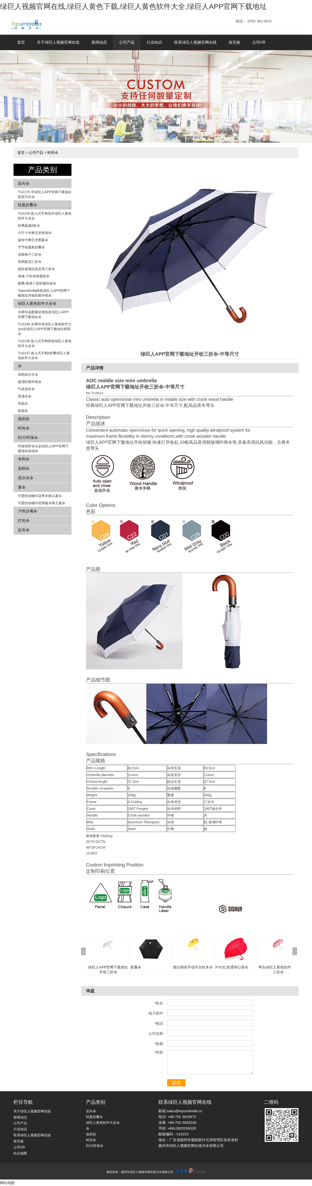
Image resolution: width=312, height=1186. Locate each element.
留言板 (234, 42)
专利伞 (23, 459)
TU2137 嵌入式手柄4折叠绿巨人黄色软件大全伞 (44, 355)
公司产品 (127, 42)
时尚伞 (52, 152)
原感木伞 (24, 396)
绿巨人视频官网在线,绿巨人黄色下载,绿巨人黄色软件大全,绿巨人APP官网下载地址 (133, 6)
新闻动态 (99, 42)
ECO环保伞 (28, 438)
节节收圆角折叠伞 (31, 247)
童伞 (22, 487)
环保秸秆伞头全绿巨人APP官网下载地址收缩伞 (43, 448)
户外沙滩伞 (27, 511)
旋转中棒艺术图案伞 (33, 240)
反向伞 (23, 183)
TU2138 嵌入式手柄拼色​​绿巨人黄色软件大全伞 (44, 343)
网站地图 (7, 1183)
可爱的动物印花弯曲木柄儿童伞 (41, 503)
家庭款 (23, 411)
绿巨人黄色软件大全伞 (37, 303)
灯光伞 (23, 520)
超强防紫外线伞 (30, 382)
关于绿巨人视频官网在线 (58, 42)
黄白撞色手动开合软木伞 (193, 967)
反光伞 (23, 530)
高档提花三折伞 (30, 262)
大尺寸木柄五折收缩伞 (35, 233)
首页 (21, 42)
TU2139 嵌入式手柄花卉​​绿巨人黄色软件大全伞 (44, 215)
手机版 (201, 1172)
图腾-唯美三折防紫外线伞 (37, 283)
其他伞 (23, 403)
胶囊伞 (135, 967)
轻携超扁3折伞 (29, 225)
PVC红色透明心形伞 (231, 967)
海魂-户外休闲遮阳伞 (34, 276)
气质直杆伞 (26, 389)
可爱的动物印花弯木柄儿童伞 (40, 496)
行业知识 (154, 42)
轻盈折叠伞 (27, 205)
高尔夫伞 (25, 478)
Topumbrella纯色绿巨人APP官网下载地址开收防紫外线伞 (44, 293)
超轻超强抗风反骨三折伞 (36, 269)
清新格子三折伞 (30, 254)
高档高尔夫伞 (28, 374)
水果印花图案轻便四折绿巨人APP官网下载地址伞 (43, 314)
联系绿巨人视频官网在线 (195, 42)
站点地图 (20, 1153)
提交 (176, 1082)
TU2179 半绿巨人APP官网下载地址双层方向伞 (44, 194)
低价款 (23, 419)
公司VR (258, 42)
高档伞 (23, 468)
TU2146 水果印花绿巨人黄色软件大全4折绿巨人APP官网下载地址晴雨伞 (44, 329)
